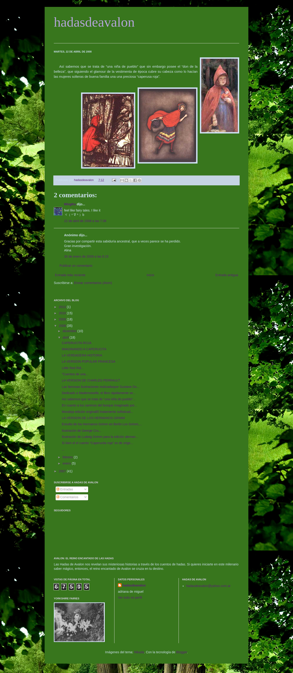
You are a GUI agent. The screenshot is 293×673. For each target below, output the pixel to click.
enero (67, 463)
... (63, 449)
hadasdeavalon (94, 22)
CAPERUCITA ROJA (77, 343)
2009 (63, 319)
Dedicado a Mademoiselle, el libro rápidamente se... (99, 393)
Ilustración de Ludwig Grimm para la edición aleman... (100, 437)
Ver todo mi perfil (130, 597)
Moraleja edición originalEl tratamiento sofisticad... (97, 412)
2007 (63, 471)
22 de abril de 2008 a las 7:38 (85, 221)
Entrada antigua (226, 275)
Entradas (65, 489)
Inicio (150, 275)
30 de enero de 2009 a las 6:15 (86, 256)
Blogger (181, 652)
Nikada (139, 652)
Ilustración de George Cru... (81, 430)
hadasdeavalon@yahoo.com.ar (208, 586)
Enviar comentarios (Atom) (93, 283)
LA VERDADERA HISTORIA (82, 355)
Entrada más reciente (70, 275)
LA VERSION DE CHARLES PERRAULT (91, 380)
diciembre (69, 331)
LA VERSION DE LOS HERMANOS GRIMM (93, 418)
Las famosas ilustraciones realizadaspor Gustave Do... (100, 387)
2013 (63, 307)
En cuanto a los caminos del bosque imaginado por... (99, 405)
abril (65, 337)
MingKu (70, 204)
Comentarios (67, 497)
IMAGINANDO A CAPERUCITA (84, 349)
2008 (63, 326)
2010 (63, 313)
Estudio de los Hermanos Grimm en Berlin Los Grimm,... (102, 424)
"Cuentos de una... (75, 374)
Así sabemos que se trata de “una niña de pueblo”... (99, 399)
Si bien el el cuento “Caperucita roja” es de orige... (97, 443)
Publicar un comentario (76, 265)
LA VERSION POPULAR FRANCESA (88, 361)
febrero (67, 457)
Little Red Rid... (73, 368)
